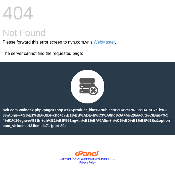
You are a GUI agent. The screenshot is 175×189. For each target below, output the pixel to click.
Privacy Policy (87, 162)
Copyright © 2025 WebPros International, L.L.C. (87, 159)
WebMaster (104, 42)
